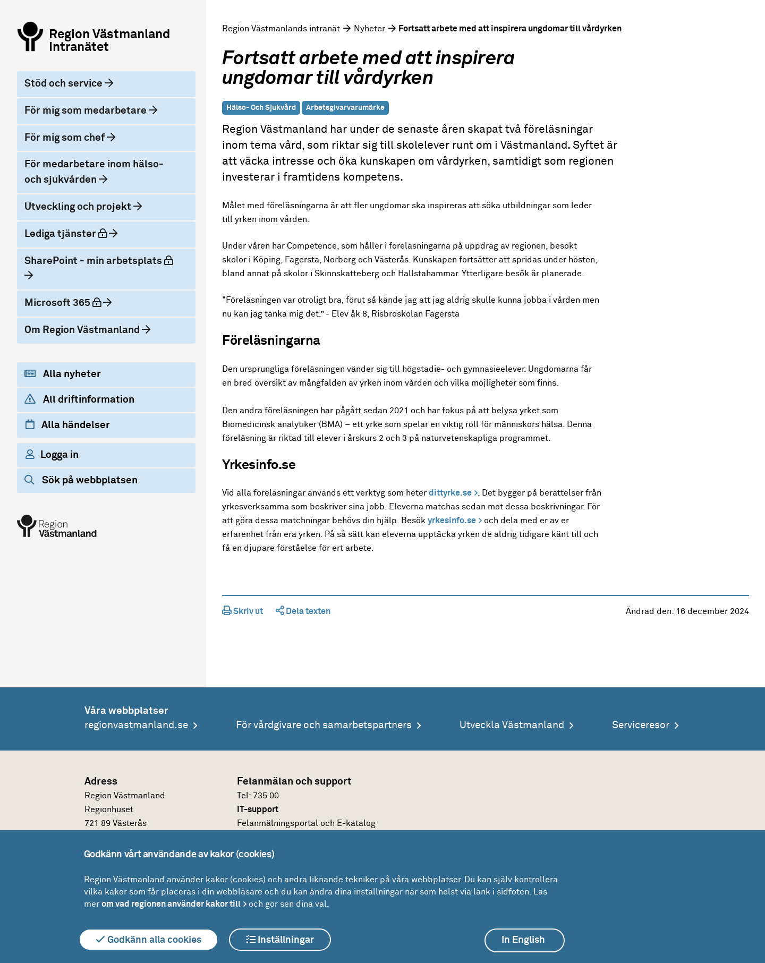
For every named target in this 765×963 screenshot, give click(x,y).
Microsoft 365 (71, 302)
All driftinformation (79, 399)
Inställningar (280, 939)
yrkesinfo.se (452, 520)
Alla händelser (68, 425)
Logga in (52, 454)
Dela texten (303, 611)
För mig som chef (65, 138)
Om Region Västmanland (83, 330)
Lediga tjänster (74, 233)
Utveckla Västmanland (512, 725)
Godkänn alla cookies (148, 939)
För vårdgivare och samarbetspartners (324, 725)
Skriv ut (242, 611)
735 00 (266, 795)
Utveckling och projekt (78, 207)
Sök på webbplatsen (81, 480)
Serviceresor (640, 725)
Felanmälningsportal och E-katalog (306, 823)
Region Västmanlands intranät (281, 28)
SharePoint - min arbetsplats (101, 260)
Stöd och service (64, 84)
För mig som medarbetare (86, 111)
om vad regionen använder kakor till (171, 904)
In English (523, 940)
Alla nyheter (62, 374)
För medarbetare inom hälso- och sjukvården (94, 172)
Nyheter (369, 28)
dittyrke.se (450, 493)
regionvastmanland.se (136, 725)
